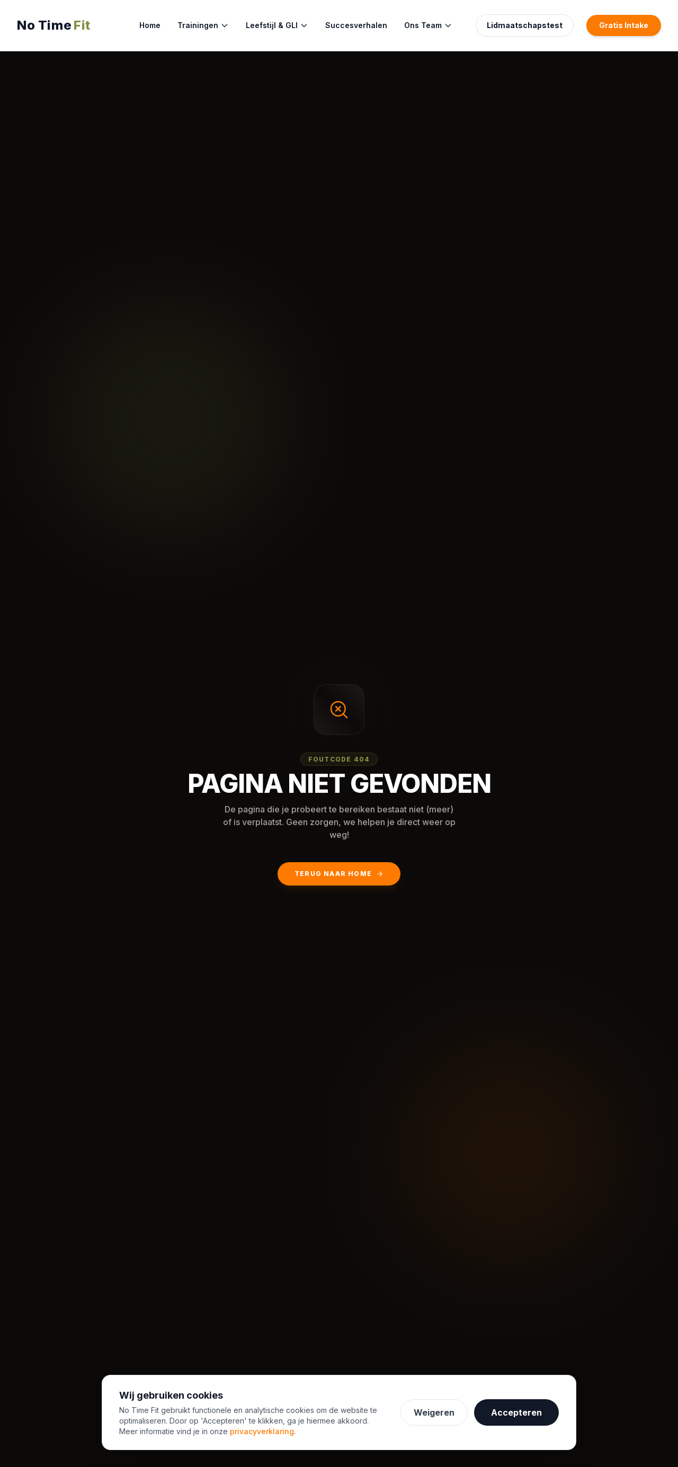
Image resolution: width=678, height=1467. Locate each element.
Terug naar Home (339, 874)
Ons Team (428, 25)
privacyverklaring (262, 1431)
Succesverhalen (356, 25)
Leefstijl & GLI (277, 25)
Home (149, 25)
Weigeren (434, 1412)
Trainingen (203, 25)
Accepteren (516, 1412)
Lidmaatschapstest (525, 25)
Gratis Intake (623, 25)
